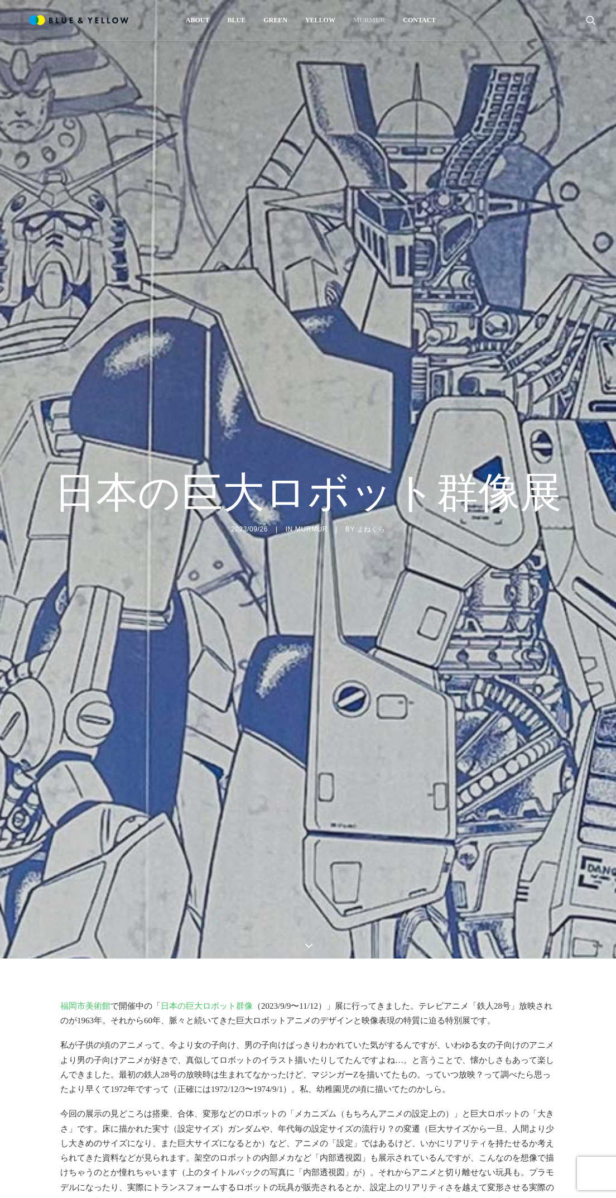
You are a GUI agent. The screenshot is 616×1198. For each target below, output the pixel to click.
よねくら (371, 462)
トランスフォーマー (357, 1105)
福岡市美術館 (85, 870)
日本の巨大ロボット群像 (207, 870)
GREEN (273, 20)
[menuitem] (195, 20)
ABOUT (195, 20)
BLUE (233, 20)
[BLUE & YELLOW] (69, 20)
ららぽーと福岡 (374, 1135)
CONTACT (416, 20)
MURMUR (366, 20)
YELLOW (317, 20)
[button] (591, 20)
